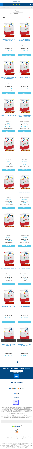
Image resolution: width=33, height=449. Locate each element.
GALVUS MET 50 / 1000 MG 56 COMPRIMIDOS (9, 40)
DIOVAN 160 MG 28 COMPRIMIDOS (8, 115)
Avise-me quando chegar (8, 340)
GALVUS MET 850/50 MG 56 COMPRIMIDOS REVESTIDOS (24, 40)
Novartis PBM (8, 47)
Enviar (16, 376)
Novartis (8, 123)
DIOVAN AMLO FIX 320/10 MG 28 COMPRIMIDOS (24, 345)
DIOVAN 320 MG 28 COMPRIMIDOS (8, 230)
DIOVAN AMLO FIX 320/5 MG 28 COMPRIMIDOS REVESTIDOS (24, 116)
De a (29, 17)
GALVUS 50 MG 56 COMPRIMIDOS (24, 153)
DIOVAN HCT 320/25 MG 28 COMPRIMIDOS (24, 307)
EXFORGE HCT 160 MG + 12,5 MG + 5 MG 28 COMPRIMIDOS (8, 78)
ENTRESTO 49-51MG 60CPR (24, 77)
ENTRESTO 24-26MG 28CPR (8, 191)
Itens (15, 10)
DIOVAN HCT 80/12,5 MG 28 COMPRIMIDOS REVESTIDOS (24, 269)
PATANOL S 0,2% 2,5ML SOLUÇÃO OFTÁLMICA (8, 345)
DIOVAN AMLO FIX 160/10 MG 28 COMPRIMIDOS (8, 307)
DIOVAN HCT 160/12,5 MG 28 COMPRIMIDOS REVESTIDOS (24, 192)
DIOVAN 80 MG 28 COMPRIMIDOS (8, 153)
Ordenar (11, 13)
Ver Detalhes (8, 55)
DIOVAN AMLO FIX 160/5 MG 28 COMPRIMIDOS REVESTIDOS (24, 230)
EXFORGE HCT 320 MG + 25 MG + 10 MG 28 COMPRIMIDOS (8, 269)
